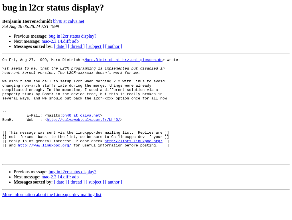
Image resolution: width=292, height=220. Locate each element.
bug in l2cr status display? (72, 36)
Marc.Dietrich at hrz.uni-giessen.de (124, 60)
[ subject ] (95, 46)
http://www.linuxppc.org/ (44, 163)
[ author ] (113, 46)
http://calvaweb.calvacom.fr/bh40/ (83, 132)
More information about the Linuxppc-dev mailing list (51, 215)
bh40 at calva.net (68, 21)
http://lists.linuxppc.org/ (134, 157)
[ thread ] (76, 46)
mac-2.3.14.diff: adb (60, 41)
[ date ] (60, 46)
